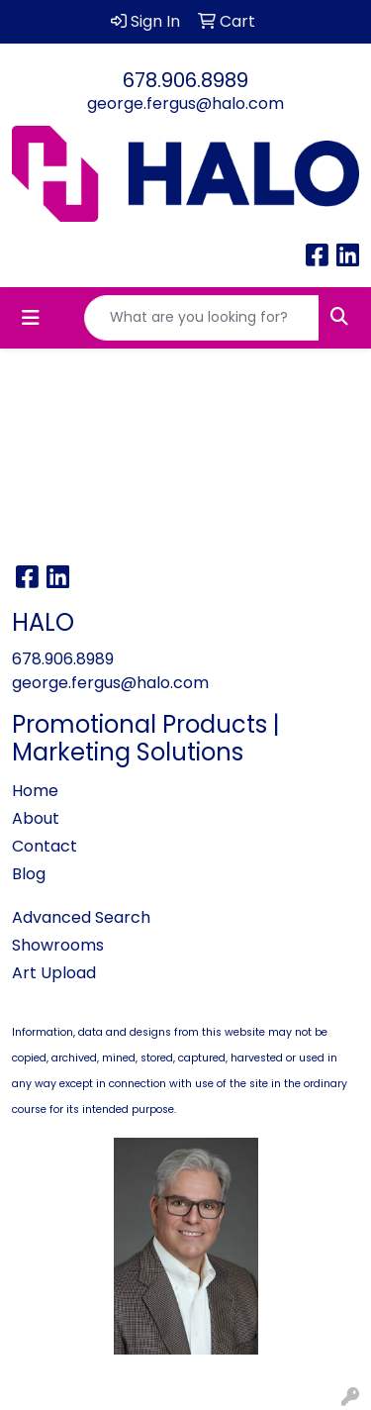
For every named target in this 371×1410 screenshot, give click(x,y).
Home (35, 790)
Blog (29, 873)
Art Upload (54, 972)
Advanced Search (81, 917)
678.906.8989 (185, 80)
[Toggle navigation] (30, 318)
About (35, 818)
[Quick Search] (202, 318)
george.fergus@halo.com (185, 103)
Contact (44, 846)
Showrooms (58, 945)
